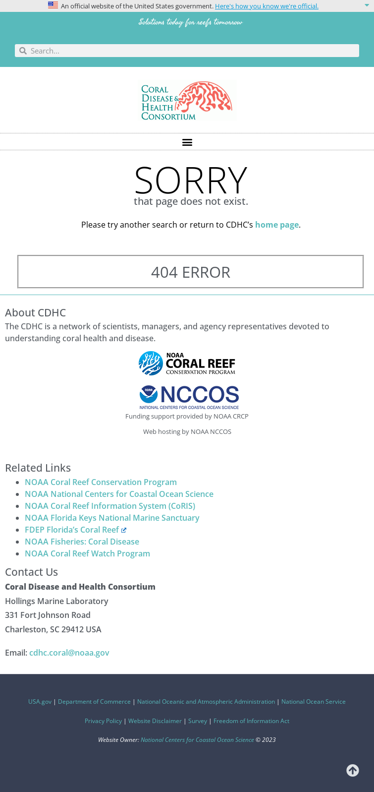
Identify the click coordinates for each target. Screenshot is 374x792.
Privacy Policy (103, 721)
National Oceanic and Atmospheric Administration (206, 701)
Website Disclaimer (155, 721)
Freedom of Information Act (251, 721)
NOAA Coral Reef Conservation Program (101, 482)
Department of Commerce (94, 701)
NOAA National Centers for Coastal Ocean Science (119, 493)
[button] (187, 5)
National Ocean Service (313, 701)
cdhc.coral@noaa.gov (69, 652)
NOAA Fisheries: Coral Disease (82, 541)
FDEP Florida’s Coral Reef (75, 529)
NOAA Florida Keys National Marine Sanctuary (112, 517)
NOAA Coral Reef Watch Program (87, 553)
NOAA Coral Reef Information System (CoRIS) (110, 505)
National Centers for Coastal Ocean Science (197, 739)
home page (277, 224)
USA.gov (40, 701)
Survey (197, 721)
